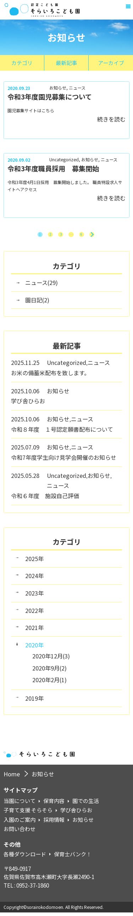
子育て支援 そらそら (28, 813)
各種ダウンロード (25, 858)
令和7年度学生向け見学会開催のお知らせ (63, 461)
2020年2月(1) (49, 683)
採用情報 (54, 823)
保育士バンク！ (73, 858)
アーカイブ (111, 62)
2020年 (34, 648)
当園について (19, 804)
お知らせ (57, 87)
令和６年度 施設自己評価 (45, 499)
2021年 (34, 631)
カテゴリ (22, 62)
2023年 (34, 596)
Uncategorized (64, 159)
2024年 (34, 579)
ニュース (77, 87)
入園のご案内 (19, 823)
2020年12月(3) (51, 659)
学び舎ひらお (28, 404)
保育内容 (54, 804)
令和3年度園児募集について (49, 96)
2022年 (34, 614)
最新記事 (66, 62)
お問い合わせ (19, 832)
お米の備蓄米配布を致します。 (50, 376)
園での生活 (85, 804)
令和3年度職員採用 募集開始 (53, 168)
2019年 (34, 701)
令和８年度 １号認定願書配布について (62, 432)
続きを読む (111, 119)
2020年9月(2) (49, 671)
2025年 (34, 562)
